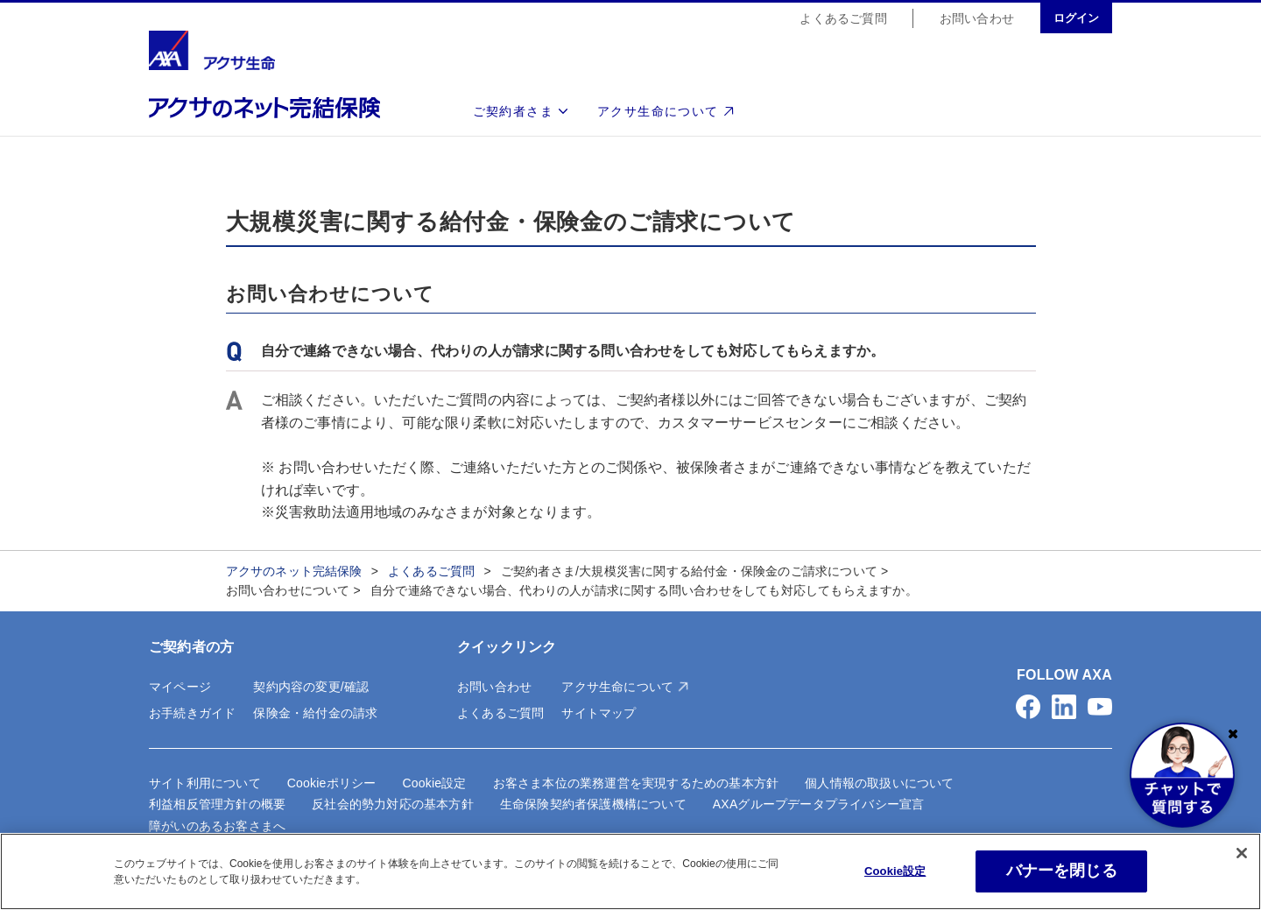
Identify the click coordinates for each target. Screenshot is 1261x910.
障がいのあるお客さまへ (217, 826)
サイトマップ (598, 713)
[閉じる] (1241, 853)
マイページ (180, 687)
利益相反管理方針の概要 (217, 804)
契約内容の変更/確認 (311, 687)
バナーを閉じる (1061, 870)
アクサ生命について (658, 112)
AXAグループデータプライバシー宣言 (819, 804)
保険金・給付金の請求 (315, 713)
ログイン (1076, 18)
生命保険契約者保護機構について (593, 804)
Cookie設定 (434, 783)
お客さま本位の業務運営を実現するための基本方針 (636, 783)
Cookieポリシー (332, 783)
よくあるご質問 (843, 19)
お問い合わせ (977, 19)
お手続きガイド (192, 713)
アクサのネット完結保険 (294, 571)
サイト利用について (205, 783)
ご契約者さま (513, 112)
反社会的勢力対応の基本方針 (393, 804)
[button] (1028, 707)
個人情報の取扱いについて (879, 783)
